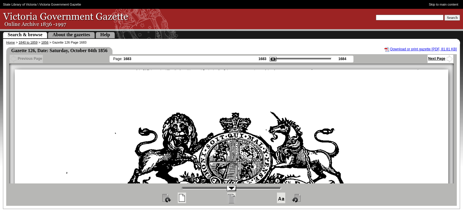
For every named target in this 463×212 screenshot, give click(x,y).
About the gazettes (71, 34)
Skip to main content (443, 4)
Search (452, 17)
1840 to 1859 (28, 42)
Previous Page (26, 59)
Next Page (440, 59)
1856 (44, 42)
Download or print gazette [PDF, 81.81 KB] (423, 49)
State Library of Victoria (20, 4)
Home (10, 42)
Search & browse (25, 34)
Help (105, 34)
